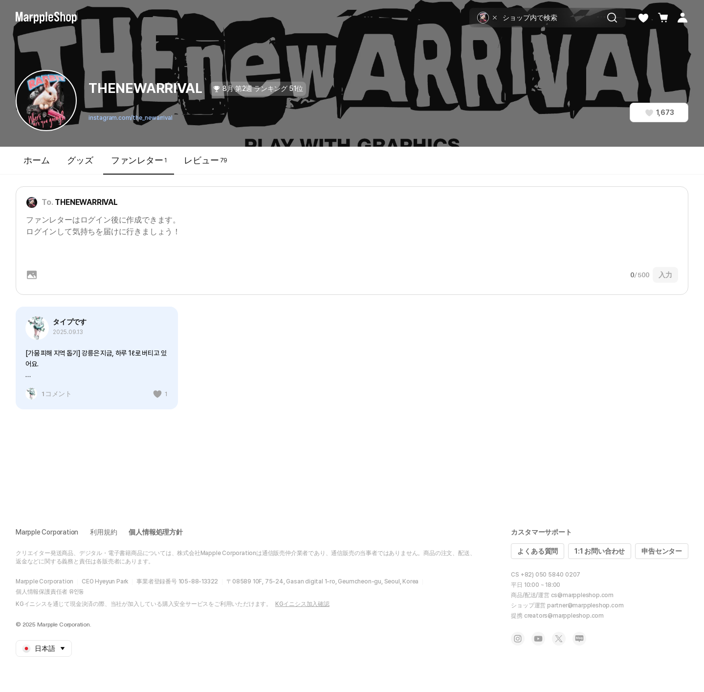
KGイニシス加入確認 (302, 604)
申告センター (661, 551)
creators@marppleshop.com (564, 615)
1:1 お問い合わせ (599, 551)
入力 (665, 275)
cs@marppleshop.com (582, 595)
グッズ (80, 160)
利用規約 (103, 532)
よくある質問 (537, 551)
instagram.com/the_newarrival (130, 117)
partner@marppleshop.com (585, 605)
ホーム (36, 160)
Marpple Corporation (47, 532)
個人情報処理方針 (155, 532)
